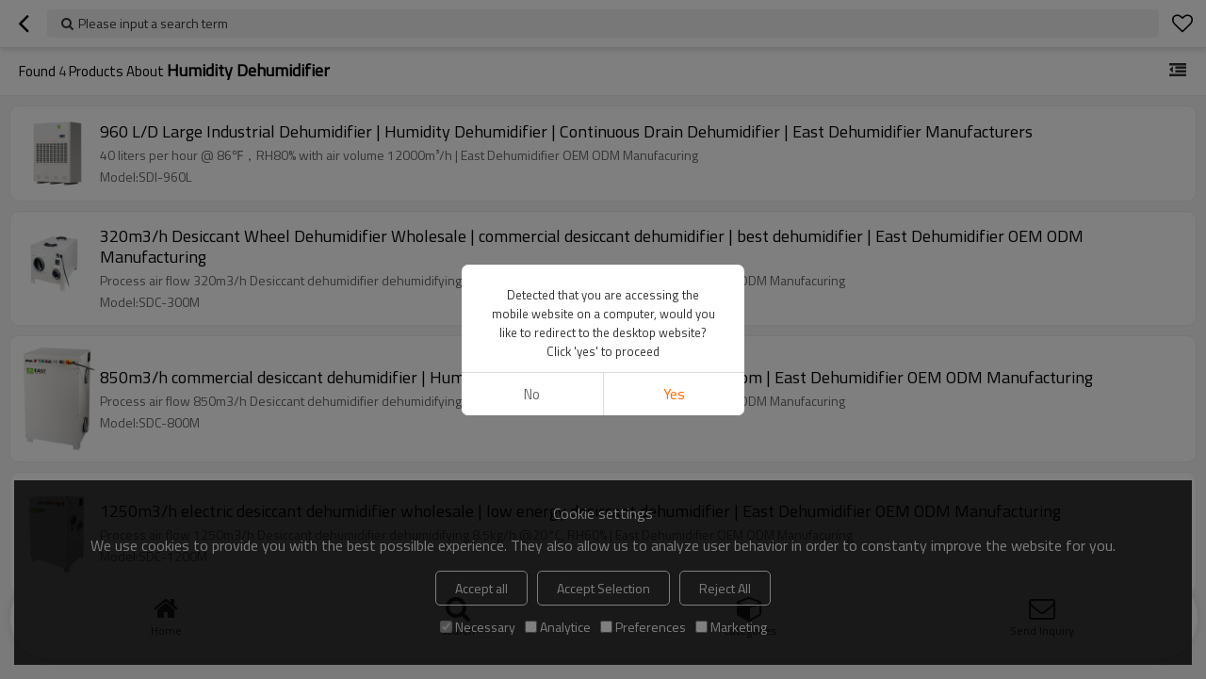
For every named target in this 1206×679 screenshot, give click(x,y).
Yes (674, 394)
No (532, 394)
